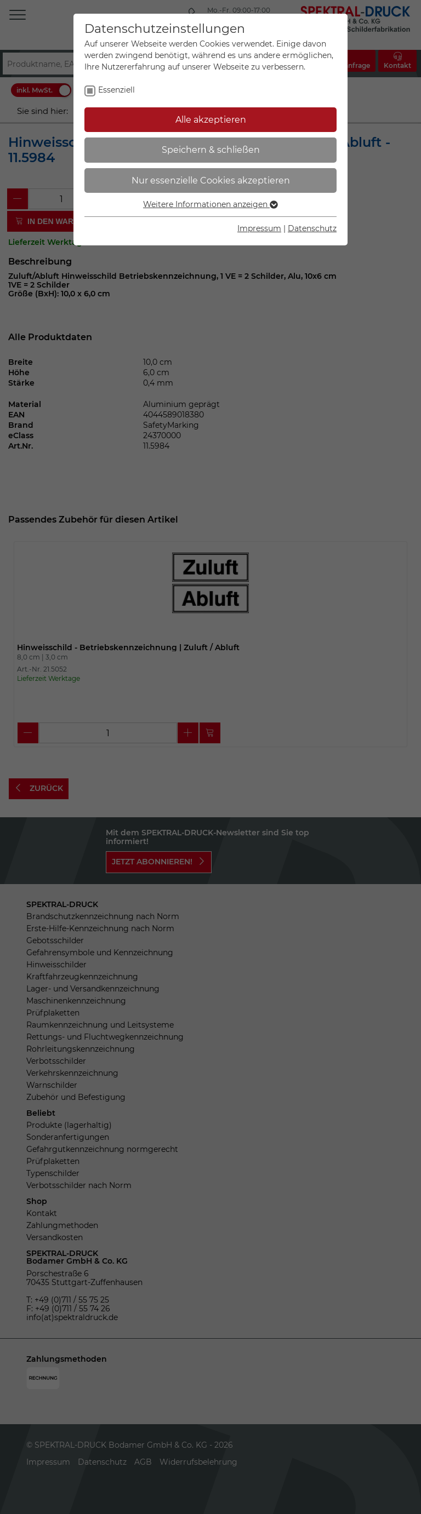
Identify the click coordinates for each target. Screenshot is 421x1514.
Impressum (259, 228)
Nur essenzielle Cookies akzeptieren (211, 180)
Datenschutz (312, 228)
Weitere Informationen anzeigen (210, 204)
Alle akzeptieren (210, 119)
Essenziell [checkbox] (116, 90)
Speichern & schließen (211, 150)
